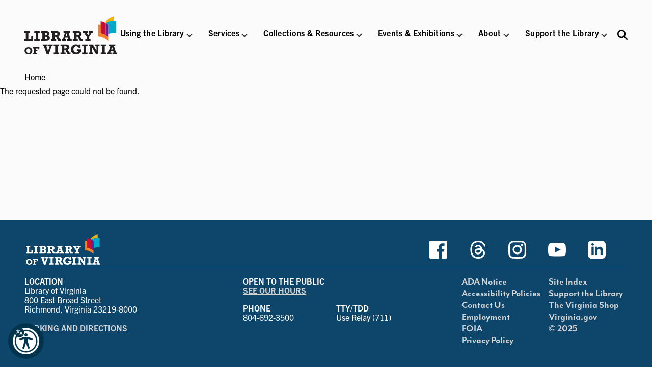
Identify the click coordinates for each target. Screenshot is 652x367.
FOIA (471, 329)
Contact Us (483, 305)
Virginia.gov (573, 317)
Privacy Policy (487, 340)
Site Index (568, 282)
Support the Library (586, 294)
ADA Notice (484, 282)
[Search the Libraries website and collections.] (622, 34)
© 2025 (563, 329)
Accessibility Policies (500, 294)
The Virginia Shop (584, 305)
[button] (152, 39)
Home (34, 77)
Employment (485, 317)
